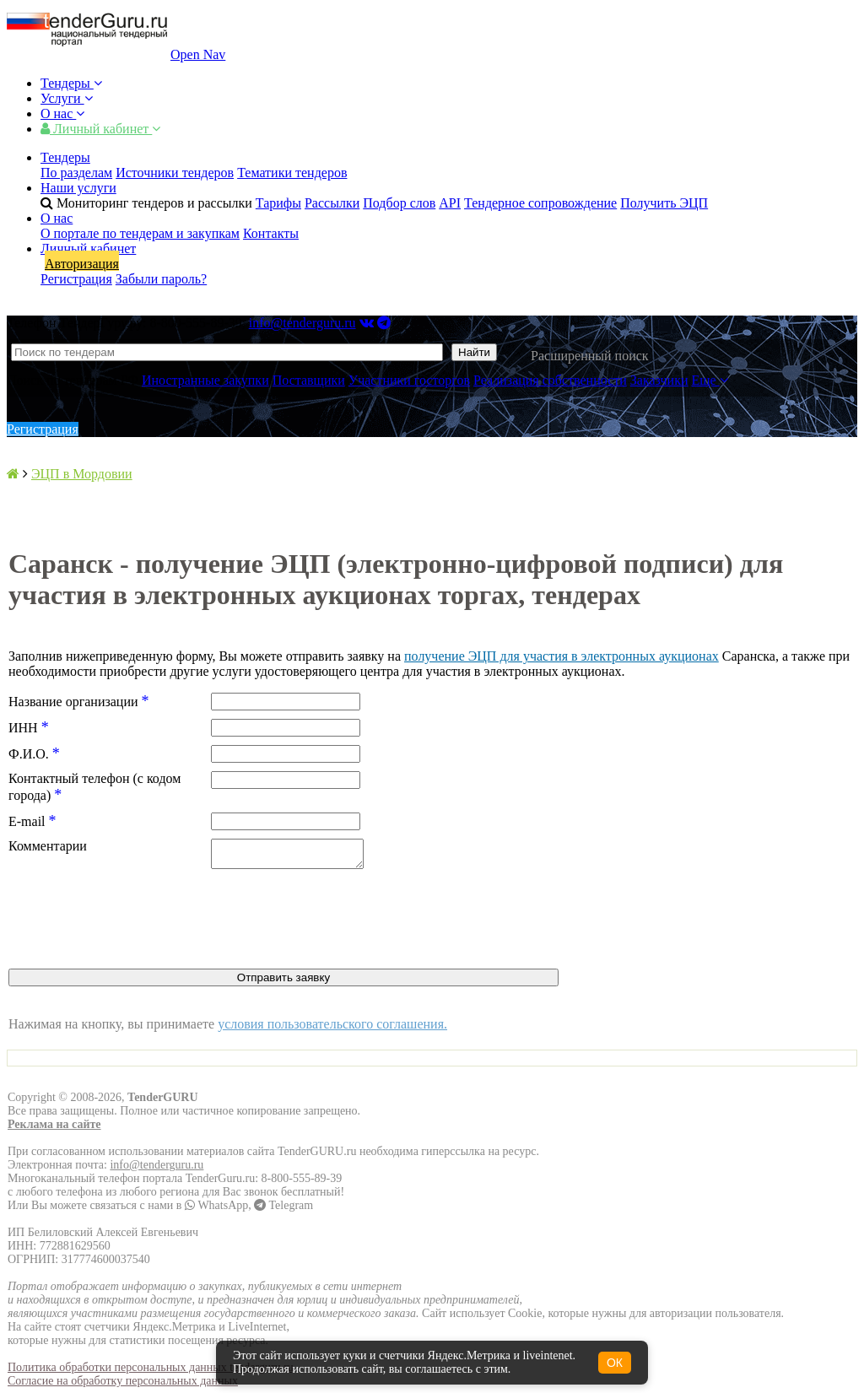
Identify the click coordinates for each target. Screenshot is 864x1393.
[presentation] (136, 925)
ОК (615, 1362)
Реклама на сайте (54, 1129)
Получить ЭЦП (664, 203)
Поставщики (309, 380)
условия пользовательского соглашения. (332, 1029)
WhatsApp (216, 1210)
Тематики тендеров (292, 172)
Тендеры (71, 83)
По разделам (76, 172)
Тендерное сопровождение (540, 203)
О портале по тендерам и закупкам (140, 233)
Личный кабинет (100, 128)
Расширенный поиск (590, 355)
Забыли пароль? (161, 279)
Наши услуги (78, 188)
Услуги (66, 98)
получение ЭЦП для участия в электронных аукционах (561, 656)
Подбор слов (399, 203)
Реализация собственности (550, 380)
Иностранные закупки (205, 380)
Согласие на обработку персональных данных (123, 1386)
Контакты (271, 233)
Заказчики (659, 380)
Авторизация (82, 263)
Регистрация (76, 279)
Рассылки (332, 203)
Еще (710, 380)
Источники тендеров (175, 172)
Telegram (283, 1210)
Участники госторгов (409, 380)
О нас (62, 113)
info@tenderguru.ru (302, 323)
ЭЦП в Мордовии (81, 474)
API (450, 203)
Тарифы (278, 203)
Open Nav (197, 54)
